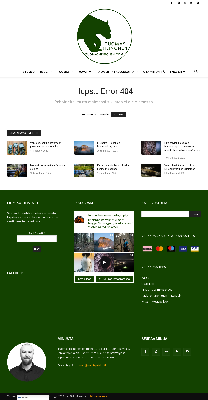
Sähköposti (37, 233)
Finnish (24, 397)
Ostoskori (147, 284)
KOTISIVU (118, 114)
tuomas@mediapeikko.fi (90, 365)
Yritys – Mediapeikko (154, 301)
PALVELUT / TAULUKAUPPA (117, 72)
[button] (196, 72)
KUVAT (84, 72)
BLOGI (46, 72)
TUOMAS (65, 72)
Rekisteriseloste (98, 396)
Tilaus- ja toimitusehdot (156, 289)
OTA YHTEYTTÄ (154, 72)
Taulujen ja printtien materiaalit (161, 295)
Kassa (145, 278)
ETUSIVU (29, 72)
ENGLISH (177, 72)
